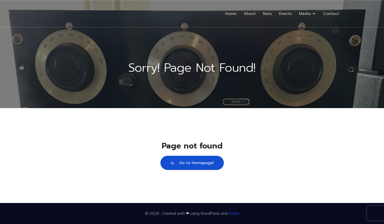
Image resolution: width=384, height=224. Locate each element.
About (250, 14)
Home (230, 14)
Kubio (233, 213)
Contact (331, 14)
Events (285, 14)
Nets (267, 14)
